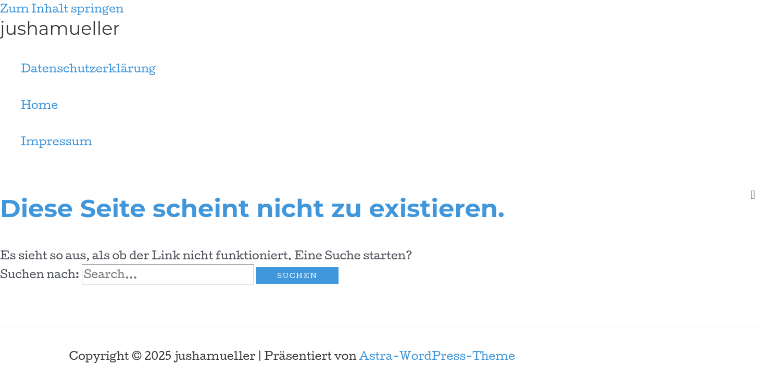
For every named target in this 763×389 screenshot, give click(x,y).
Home (39, 104)
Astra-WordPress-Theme (437, 355)
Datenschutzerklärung (88, 68)
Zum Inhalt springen (61, 8)
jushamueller (60, 28)
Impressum (56, 141)
